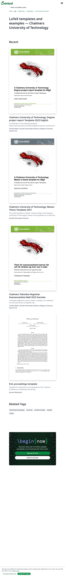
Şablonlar (21, 11)
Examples (30, 11)
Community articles (42, 11)
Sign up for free (32, 453)
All (15, 11)
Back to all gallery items (17, 7)
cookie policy (15, 571)
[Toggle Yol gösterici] (62, 3)
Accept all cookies (24, 574)
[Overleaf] (7, 3)
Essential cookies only (9, 574)
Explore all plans (32, 458)
